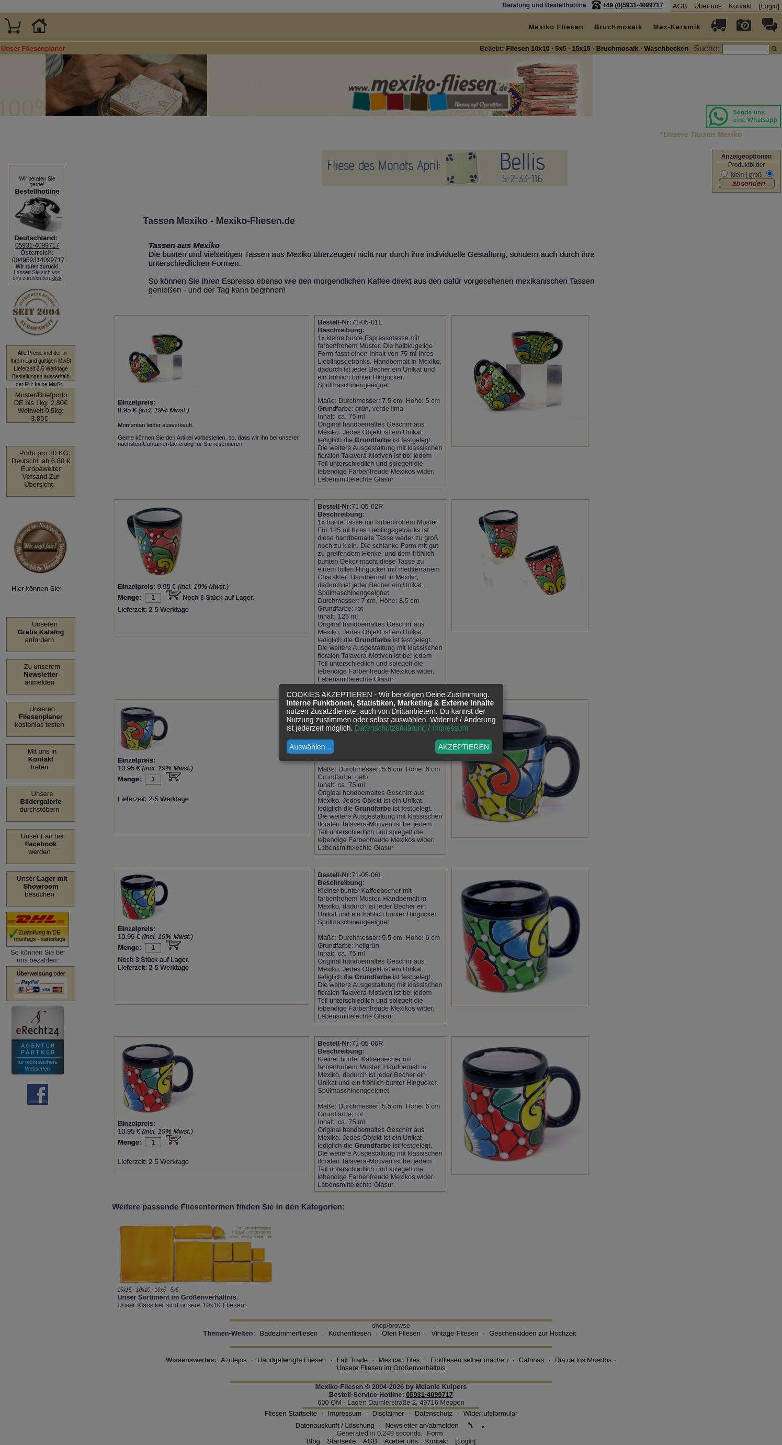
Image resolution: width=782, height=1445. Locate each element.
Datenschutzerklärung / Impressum (411, 728)
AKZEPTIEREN (463, 747)
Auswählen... (310, 747)
